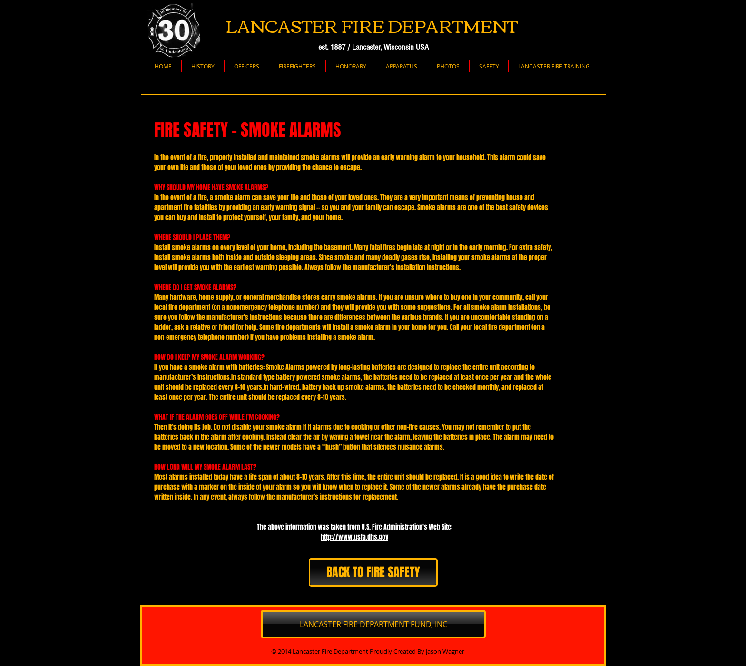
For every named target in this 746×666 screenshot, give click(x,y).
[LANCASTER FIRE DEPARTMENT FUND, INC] (373, 624)
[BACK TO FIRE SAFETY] (373, 572)
